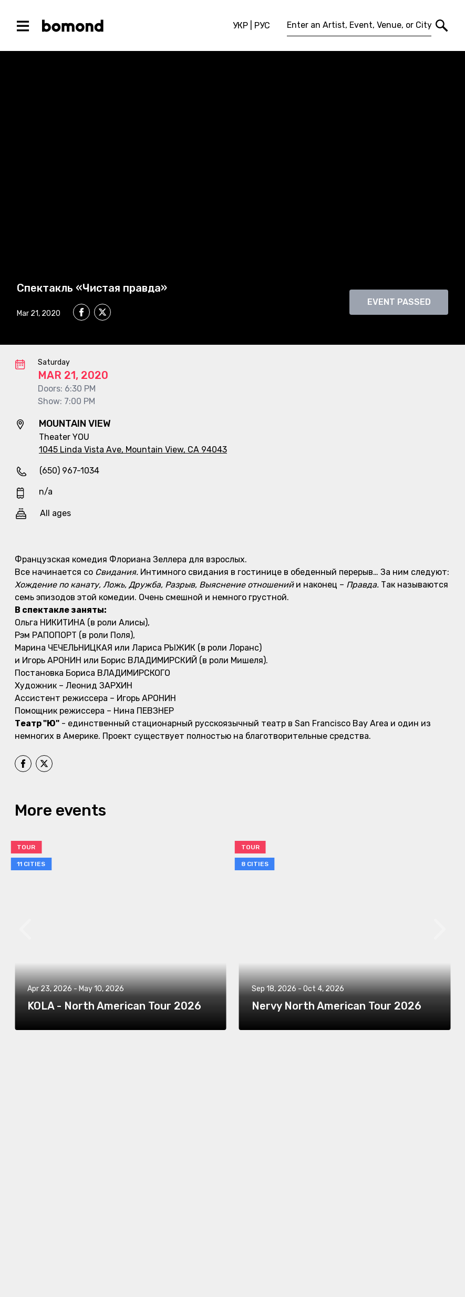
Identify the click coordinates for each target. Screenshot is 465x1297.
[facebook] (81, 312)
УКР (240, 25)
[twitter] (102, 314)
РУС (262, 25)
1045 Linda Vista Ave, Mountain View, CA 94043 (133, 450)
